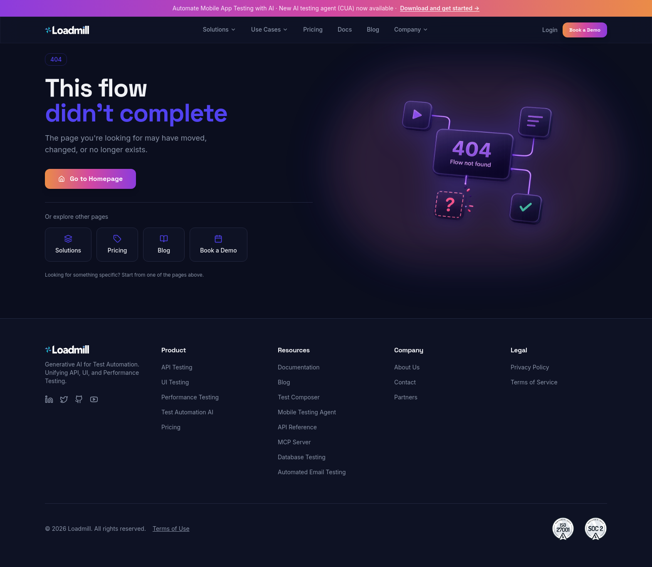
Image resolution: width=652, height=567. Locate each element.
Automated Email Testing (312, 471)
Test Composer (299, 397)
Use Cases (269, 29)
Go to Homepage (90, 178)
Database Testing (302, 457)
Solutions (219, 29)
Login (550, 29)
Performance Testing (190, 397)
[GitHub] (79, 399)
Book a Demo (584, 30)
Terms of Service (534, 382)
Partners (405, 397)
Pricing (313, 29)
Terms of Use (171, 528)
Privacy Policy (530, 367)
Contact (405, 382)
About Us (407, 367)
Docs (345, 29)
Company (411, 29)
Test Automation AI (187, 412)
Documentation (299, 367)
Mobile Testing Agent (307, 412)
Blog (373, 29)
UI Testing (175, 382)
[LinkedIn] (49, 399)
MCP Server (294, 442)
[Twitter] (64, 399)
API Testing (177, 367)
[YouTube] (94, 399)
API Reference (297, 427)
